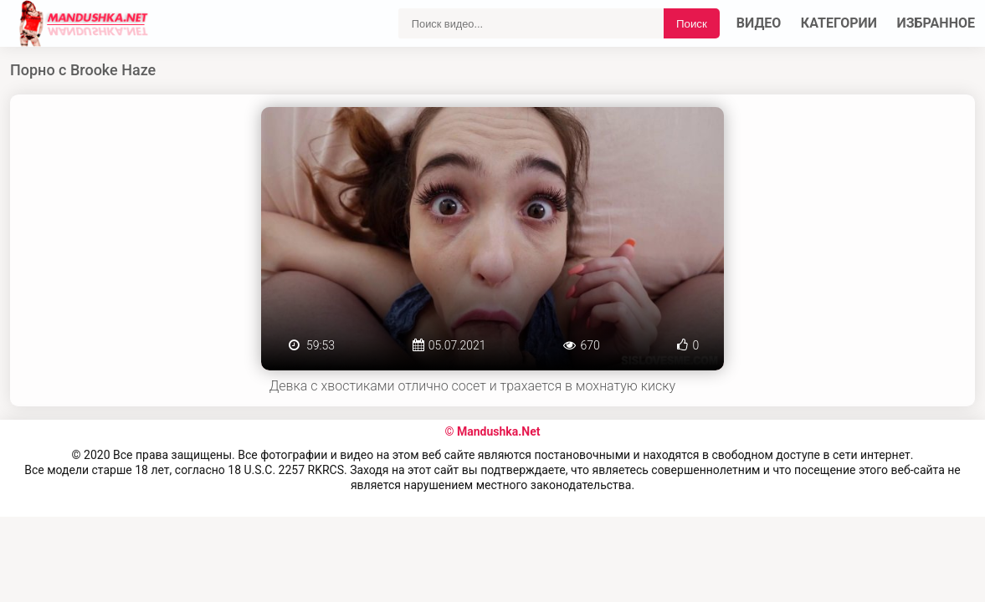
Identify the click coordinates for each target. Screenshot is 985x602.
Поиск (691, 24)
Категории (839, 23)
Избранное (936, 23)
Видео (759, 23)
